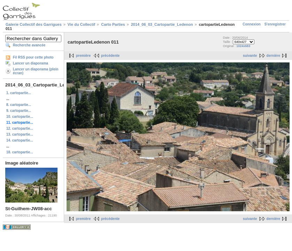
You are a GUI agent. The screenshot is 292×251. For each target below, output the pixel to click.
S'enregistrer (275, 24)
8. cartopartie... (18, 105)
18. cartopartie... (19, 152)
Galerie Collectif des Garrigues (34, 24)
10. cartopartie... (19, 117)
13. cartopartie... (19, 134)
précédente (110, 56)
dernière (273, 56)
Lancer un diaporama (30, 63)
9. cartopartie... (18, 111)
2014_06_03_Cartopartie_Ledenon (162, 24)
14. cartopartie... (19, 140)
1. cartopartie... (18, 93)
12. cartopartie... (19, 128)
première (83, 56)
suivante (250, 56)
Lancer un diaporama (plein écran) (36, 71)
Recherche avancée (29, 45)
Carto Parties (113, 24)
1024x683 (243, 46)
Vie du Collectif (81, 24)
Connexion (252, 24)
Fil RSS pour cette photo (33, 57)
